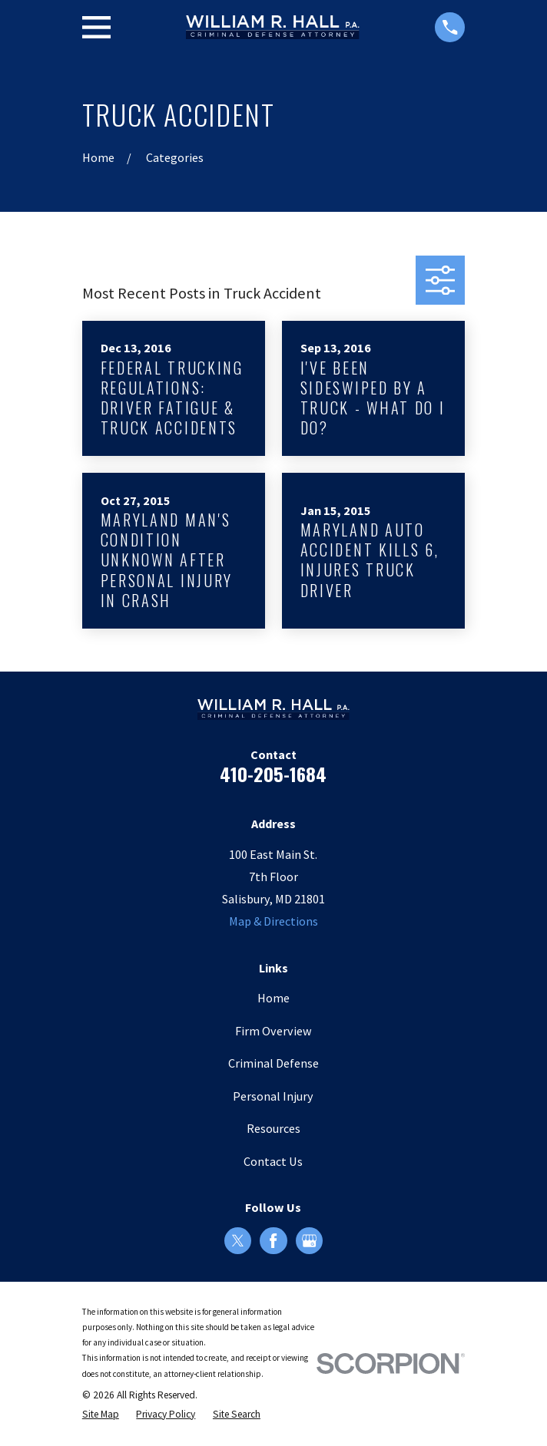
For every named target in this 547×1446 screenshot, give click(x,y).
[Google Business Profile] (309, 1240)
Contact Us (273, 1161)
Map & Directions (273, 921)
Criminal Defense (273, 1063)
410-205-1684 (273, 773)
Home (273, 997)
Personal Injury (273, 1096)
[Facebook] (273, 1240)
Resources (273, 1128)
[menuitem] (100, 1414)
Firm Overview (273, 1030)
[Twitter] (237, 1240)
